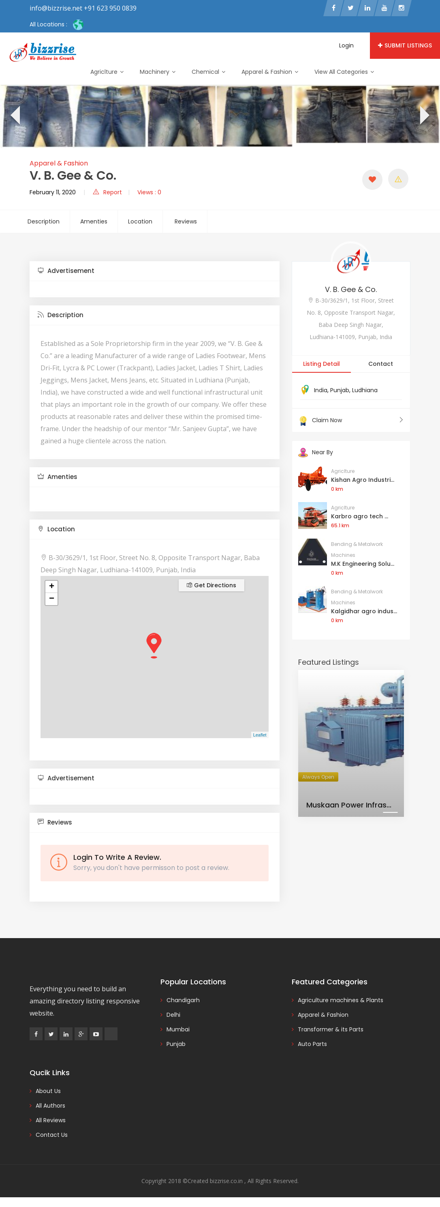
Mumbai (178, 1029)
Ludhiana (365, 390)
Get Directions (211, 585)
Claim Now (351, 420)
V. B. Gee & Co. (351, 289)
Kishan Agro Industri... (362, 480)
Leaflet (260, 734)
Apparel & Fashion (269, 72)
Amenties (93, 221)
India (320, 390)
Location (140, 221)
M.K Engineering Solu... (362, 564)
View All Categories (344, 72)
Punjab (339, 390)
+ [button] (51, 587)
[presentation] (14, 116)
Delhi (173, 1015)
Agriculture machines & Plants (340, 1000)
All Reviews (51, 1120)
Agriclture (107, 72)
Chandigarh (183, 1000)
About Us (48, 1091)
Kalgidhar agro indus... (364, 611)
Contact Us (52, 1135)
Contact (380, 364)
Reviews (186, 221)
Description (44, 221)
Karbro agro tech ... (359, 516)
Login (346, 45)
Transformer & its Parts (330, 1029)
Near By (315, 452)
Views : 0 (149, 192)
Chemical (208, 72)
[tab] (155, 271)
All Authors (50, 1106)
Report (107, 192)
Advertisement (66, 270)
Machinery (157, 72)
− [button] (51, 599)
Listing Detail (321, 364)
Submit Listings (405, 45)
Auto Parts (312, 1044)
